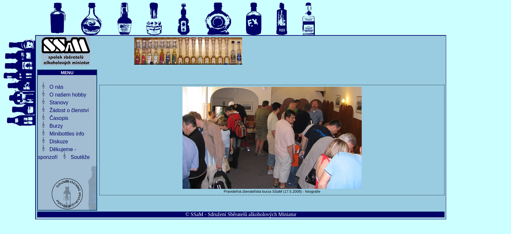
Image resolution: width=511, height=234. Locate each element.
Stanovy (59, 102)
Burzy (56, 126)
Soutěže (80, 157)
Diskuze (59, 141)
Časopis (59, 118)
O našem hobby (68, 95)
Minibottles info (67, 133)
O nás (57, 87)
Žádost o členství (69, 110)
